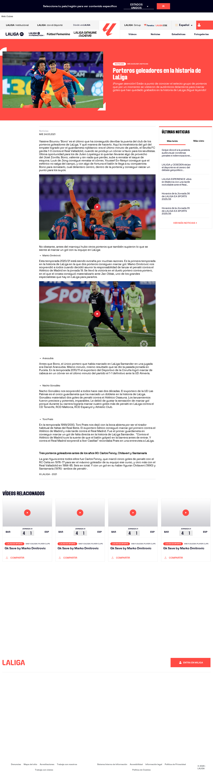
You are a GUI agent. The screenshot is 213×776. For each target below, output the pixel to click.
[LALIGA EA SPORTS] (14, 34)
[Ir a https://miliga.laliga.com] (204, 25)
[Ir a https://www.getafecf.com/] (80, 16)
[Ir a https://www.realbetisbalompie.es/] (149, 16)
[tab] (172, 141)
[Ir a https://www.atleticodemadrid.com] (30, 16)
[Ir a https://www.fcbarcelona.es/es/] (70, 16)
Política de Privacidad (175, 764)
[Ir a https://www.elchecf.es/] (60, 16)
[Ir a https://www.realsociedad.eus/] (179, 16)
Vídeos (132, 34)
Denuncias (16, 764)
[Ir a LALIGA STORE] (155, 25)
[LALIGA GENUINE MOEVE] (85, 34)
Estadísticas (178, 34)
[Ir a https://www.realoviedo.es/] (169, 16)
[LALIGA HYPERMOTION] (37, 34)
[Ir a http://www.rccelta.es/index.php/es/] (119, 16)
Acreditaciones (47, 764)
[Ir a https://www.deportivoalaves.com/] (50, 16)
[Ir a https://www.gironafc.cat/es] (90, 16)
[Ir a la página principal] (109, 37)
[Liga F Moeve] (58, 34)
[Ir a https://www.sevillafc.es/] (189, 16)
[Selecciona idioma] (185, 25)
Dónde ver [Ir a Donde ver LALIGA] (81, 25)
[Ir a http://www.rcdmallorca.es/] (139, 16)
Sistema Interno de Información (112, 764)
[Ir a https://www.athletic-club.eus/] (20, 16)
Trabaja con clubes (44, 770)
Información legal (153, 764)
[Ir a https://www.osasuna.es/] (40, 16)
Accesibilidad (136, 764)
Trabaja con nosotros (67, 764)
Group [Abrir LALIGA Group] (132, 25)
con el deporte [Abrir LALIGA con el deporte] (50, 25)
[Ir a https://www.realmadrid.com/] (159, 16)
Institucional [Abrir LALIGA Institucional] (17, 25)
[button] (14, 34)
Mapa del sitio (30, 764)
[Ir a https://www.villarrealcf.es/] (209, 16)
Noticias (155, 34)
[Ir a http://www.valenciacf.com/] (199, 16)
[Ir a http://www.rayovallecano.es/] (109, 16)
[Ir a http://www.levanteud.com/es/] (99, 16)
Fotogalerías (201, 34)
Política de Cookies (141, 770)
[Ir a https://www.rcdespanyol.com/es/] (129, 16)
